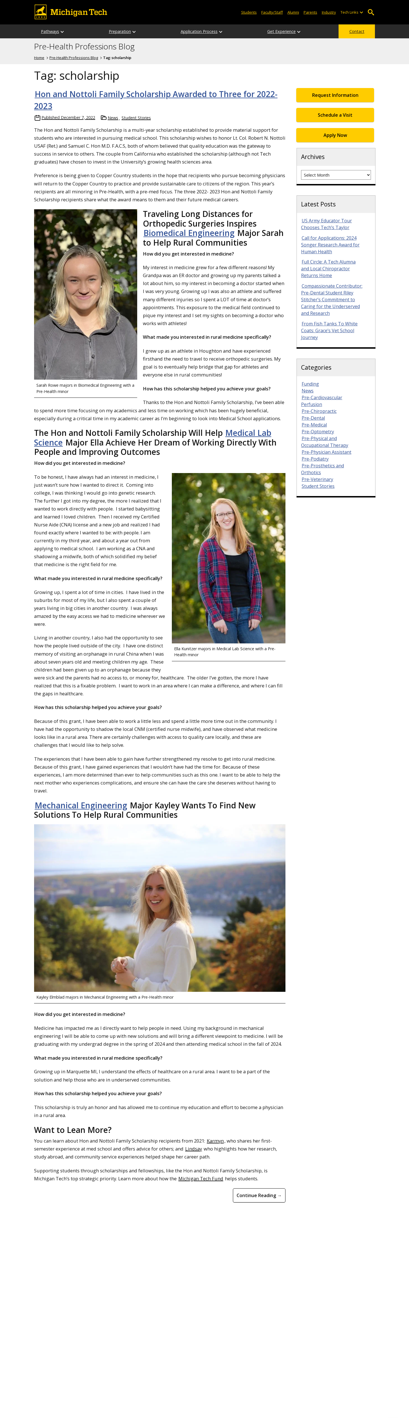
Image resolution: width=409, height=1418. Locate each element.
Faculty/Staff (272, 12)
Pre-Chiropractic (319, 411)
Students (249, 12)
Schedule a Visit (335, 115)
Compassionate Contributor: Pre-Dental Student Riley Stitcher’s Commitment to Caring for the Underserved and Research (331, 299)
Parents (310, 12)
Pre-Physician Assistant (326, 452)
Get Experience (281, 31)
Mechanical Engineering (81, 805)
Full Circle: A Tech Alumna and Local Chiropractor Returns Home (328, 269)
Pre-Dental (313, 418)
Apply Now (335, 135)
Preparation (120, 31)
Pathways (50, 31)
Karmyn (215, 1140)
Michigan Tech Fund (200, 1178)
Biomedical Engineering (189, 232)
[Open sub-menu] (361, 12)
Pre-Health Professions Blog (84, 46)
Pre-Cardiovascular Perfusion (321, 400)
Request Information (335, 95)
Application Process (199, 31)
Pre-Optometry (318, 431)
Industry (329, 12)
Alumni (293, 12)
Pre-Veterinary (317, 479)
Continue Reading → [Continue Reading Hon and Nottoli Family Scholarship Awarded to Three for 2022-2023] (259, 1195)
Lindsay (193, 1148)
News (113, 117)
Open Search (371, 12)
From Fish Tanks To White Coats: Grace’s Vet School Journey (329, 330)
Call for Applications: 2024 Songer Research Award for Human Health (330, 245)
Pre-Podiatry (315, 459)
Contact (356, 31)
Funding (310, 384)
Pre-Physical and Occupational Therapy (324, 441)
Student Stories (136, 117)
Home (39, 57)
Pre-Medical (314, 425)
